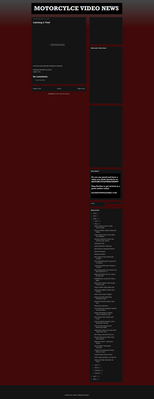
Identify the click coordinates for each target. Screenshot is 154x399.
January (97, 373)
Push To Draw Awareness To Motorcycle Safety (103, 326)
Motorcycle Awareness (101, 306)
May (96, 224)
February (98, 370)
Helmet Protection (99, 251)
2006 (95, 379)
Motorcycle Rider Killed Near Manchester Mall (103, 298)
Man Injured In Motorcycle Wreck (104, 249)
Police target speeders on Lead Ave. (105, 357)
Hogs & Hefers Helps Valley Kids (104, 287)
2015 (95, 213)
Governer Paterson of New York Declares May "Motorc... (104, 240)
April (96, 365)
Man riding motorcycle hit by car (104, 334)
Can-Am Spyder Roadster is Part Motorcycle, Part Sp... (104, 322)
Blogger (86, 395)
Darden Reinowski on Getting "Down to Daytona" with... (103, 313)
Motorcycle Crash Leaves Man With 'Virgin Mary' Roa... (105, 331)
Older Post (81, 88)
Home (59, 88)
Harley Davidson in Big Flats (103, 246)
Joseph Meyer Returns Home (103, 354)
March (97, 367)
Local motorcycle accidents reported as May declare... (105, 309)
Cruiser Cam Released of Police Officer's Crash (104, 351)
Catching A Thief (99, 243)
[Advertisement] (105, 30)
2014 (95, 216)
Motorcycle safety (99, 254)
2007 (95, 376)
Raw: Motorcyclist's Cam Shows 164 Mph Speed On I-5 (105, 270)
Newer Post (37, 88)
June (96, 221)
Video (39, 72)
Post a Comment (40, 80)
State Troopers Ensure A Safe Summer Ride (103, 226)
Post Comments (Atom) (62, 94)
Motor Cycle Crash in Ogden (103, 294)
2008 (95, 219)
